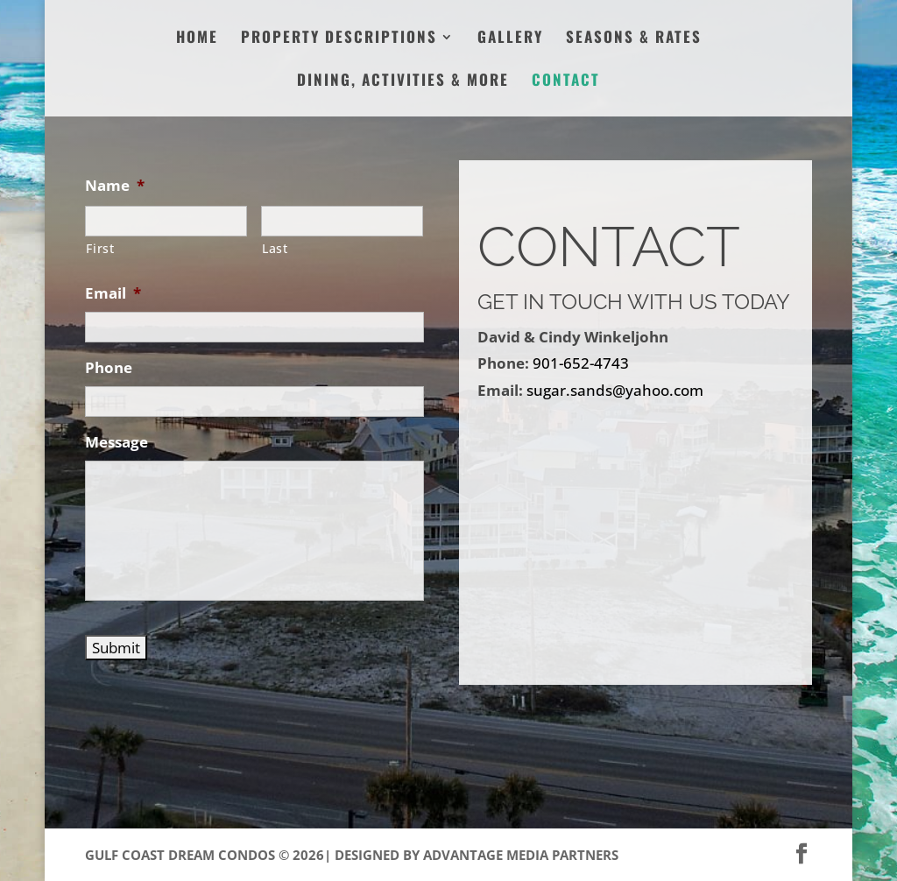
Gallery (510, 39)
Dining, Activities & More (403, 82)
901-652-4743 (581, 363)
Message (116, 442)
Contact (566, 82)
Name (115, 185)
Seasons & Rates (634, 39)
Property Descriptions (339, 39)
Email (113, 293)
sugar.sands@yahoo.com (614, 390)
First (100, 248)
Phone (108, 367)
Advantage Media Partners (520, 854)
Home (197, 39)
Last (275, 248)
